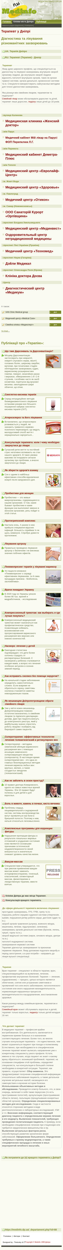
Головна (7, 22)
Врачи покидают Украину (19, 589)
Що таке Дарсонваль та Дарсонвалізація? (29, 351)
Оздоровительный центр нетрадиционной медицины (28, 237)
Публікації (41, 22)
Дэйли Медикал (18, 263)
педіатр (32, 101)
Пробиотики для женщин (19, 493)
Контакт (26, 1236)
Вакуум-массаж (14, 861)
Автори (16, 1236)
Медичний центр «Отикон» (27, 199)
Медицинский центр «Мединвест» (33, 228)
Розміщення (29, 25)
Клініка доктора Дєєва (23, 276)
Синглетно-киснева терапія (20, 394)
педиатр (34, 1012)
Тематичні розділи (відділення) (12, 25)
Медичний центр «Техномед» (29, 251)
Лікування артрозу (15, 543)
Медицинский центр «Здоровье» (32, 187)
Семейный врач (10, 1009)
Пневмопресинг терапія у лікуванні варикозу (31, 566)
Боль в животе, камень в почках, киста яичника (32, 803)
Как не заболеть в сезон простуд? (24, 780)
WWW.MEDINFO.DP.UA (50, 1)
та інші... (5, 331)
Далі (55, 312)
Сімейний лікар (9, 98)
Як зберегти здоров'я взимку (21, 470)
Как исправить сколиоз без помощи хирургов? (32, 676)
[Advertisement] (31, 1193)
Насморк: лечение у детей (20, 646)
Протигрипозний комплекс (20, 520)
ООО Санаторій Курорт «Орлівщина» (24, 214)
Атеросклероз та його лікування (23, 417)
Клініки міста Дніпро (23, 22)
